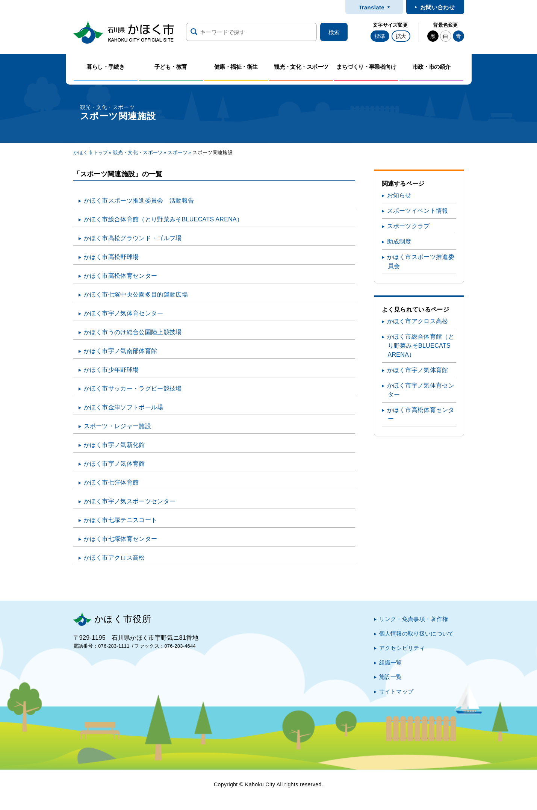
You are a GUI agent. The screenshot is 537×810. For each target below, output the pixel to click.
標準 (380, 36)
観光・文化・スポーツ (138, 152)
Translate (371, 7)
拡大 (401, 36)
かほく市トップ (90, 152)
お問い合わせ (437, 7)
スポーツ (178, 152)
